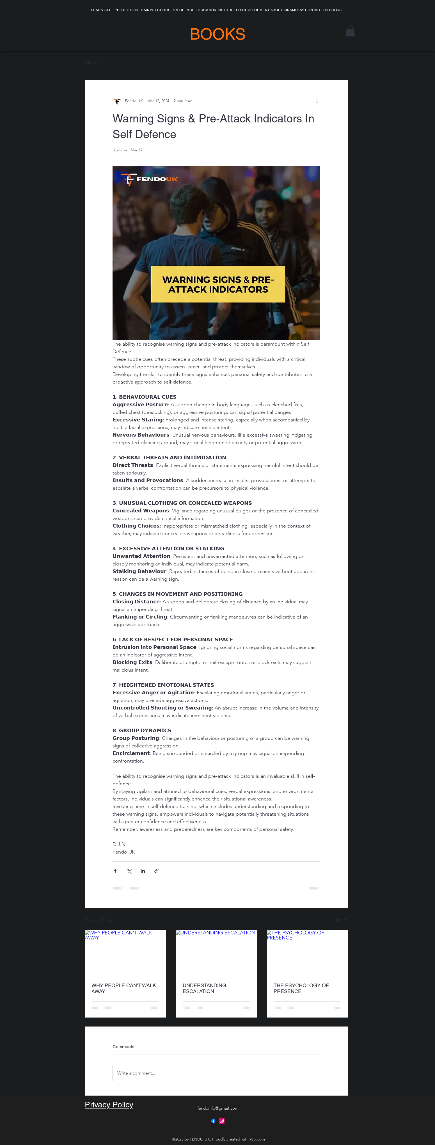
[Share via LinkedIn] (142, 870)
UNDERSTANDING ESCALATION (204, 988)
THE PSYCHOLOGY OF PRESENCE (301, 988)
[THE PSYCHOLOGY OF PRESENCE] (307, 953)
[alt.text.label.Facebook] (213, 1121)
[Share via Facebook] (115, 870)
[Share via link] (156, 870)
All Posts (91, 62)
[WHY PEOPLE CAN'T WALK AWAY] (125, 953)
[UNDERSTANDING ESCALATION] (216, 953)
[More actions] (316, 101)
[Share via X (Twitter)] (129, 870)
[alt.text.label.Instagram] (222, 1121)
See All (342, 919)
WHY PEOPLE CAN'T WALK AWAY (123, 988)
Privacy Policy (109, 1104)
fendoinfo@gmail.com (218, 1108)
